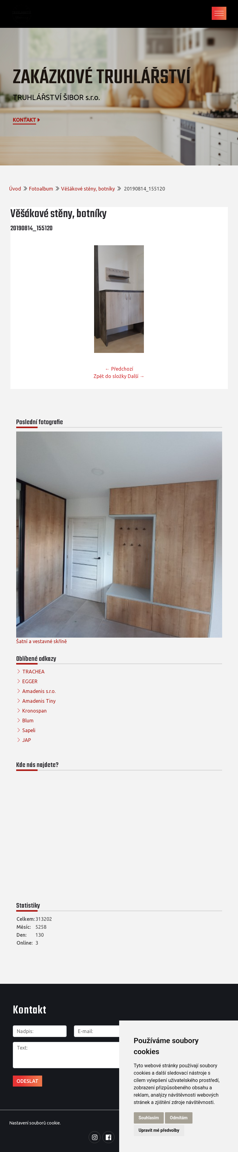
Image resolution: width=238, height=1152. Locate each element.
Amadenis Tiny (39, 701)
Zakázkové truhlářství (102, 78)
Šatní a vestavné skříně (41, 641)
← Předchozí (119, 369)
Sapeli (28, 730)
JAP (26, 740)
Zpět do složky (109, 376)
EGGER (30, 681)
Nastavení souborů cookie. (35, 1121)
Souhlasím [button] (149, 1117)
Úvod (15, 188)
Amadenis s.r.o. (39, 691)
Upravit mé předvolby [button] (159, 1130)
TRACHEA (33, 671)
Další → (136, 376)
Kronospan (34, 710)
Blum (28, 720)
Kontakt (27, 120)
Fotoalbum (41, 188)
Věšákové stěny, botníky (88, 188)
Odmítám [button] (179, 1117)
